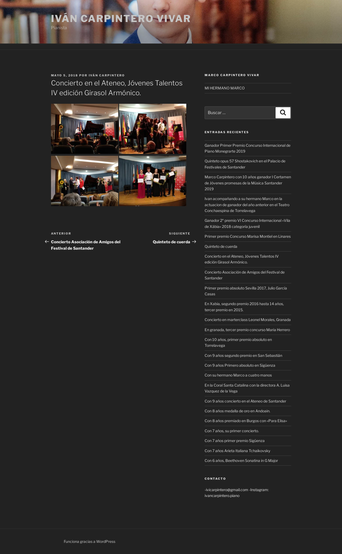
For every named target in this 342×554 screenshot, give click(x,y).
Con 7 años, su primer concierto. (232, 431)
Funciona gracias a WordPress (89, 541)
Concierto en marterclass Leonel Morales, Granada (248, 319)
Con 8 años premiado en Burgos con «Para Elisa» (246, 420)
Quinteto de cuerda (221, 246)
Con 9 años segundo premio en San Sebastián (243, 355)
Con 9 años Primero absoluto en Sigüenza (240, 365)
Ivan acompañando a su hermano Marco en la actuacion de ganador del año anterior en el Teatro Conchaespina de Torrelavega (247, 204)
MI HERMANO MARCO (225, 88)
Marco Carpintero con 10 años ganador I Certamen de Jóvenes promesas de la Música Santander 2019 (248, 183)
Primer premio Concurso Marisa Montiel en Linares (248, 236)
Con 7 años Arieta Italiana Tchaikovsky (237, 450)
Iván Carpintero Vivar (121, 18)
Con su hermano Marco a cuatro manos (238, 375)
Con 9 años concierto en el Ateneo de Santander (245, 401)
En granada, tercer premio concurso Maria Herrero (247, 329)
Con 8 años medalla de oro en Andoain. (237, 411)
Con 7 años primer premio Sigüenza (235, 440)
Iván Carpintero (107, 75)
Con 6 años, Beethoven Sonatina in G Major (241, 460)
